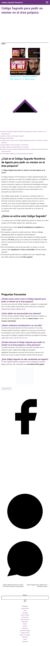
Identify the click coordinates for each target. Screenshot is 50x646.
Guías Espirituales (6, 388)
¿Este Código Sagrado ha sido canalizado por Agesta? (17, 153)
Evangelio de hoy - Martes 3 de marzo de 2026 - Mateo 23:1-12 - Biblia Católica (24, 61)
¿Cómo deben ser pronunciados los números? (14, 145)
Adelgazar (25, 606)
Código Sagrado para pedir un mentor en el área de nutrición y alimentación (13, 585)
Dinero (25, 624)
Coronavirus (25, 617)
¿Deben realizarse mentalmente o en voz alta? (15, 147)
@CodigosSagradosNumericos (16, 338)
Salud (25, 639)
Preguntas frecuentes (7, 138)
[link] (12, 61)
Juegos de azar (25, 632)
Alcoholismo (25, 608)
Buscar (25, 595)
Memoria (25, 637)
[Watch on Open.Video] (18, 72)
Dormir (25, 626)
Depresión (25, 621)
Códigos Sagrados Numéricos (12, 2)
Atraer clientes (25, 615)
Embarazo (25, 628)
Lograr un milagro (25, 635)
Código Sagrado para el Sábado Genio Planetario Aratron (37, 585)
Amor (25, 610)
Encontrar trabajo (25, 630)
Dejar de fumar (25, 619)
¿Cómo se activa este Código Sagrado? (12, 136)
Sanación (25, 641)
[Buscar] (25, 601)
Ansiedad (25, 613)
